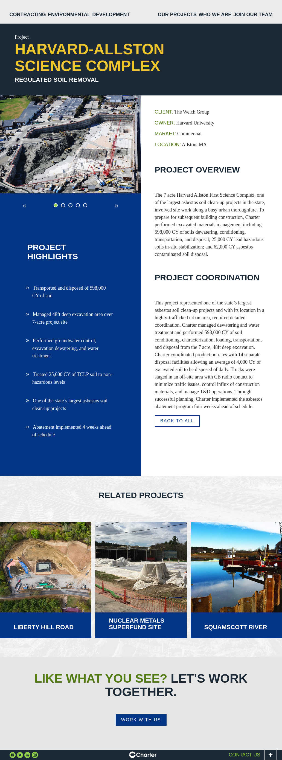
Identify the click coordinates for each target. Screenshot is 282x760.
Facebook (13, 755)
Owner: (165, 123)
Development (111, 14)
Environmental (69, 14)
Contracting (28, 14)
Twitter (20, 755)
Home (141, 12)
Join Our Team (252, 14)
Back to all (177, 421)
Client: (164, 112)
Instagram (35, 755)
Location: (168, 144)
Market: (165, 133)
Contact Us (244, 755)
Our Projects (177, 14)
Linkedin (27, 755)
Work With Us (141, 719)
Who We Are (215, 14)
